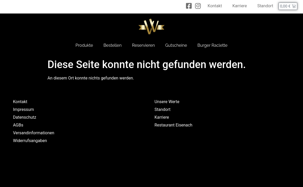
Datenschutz (24, 117)
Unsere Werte (166, 101)
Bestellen (113, 45)
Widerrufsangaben (30, 140)
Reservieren (143, 45)
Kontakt (215, 5)
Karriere (239, 5)
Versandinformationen (33, 132)
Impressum (23, 109)
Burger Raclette (212, 45)
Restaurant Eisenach (173, 125)
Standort (265, 5)
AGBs (18, 125)
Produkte (84, 45)
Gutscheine (176, 45)
